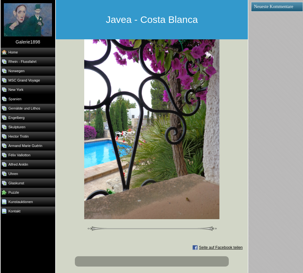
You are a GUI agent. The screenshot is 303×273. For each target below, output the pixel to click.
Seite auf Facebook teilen (221, 247)
